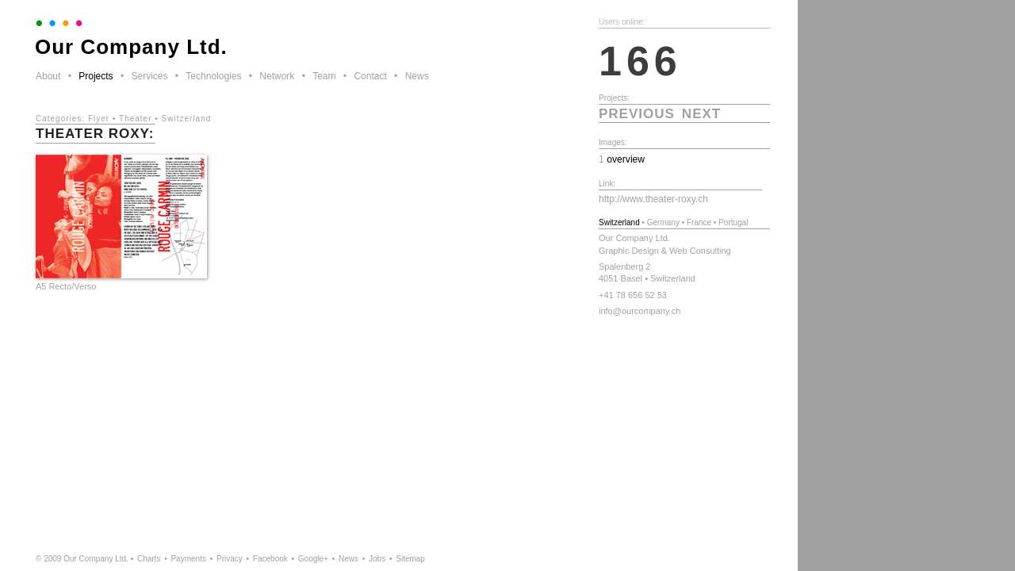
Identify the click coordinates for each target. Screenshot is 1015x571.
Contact (370, 76)
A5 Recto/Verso (66, 286)
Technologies (213, 76)
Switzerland (187, 118)
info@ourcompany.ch (639, 311)
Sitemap (410, 558)
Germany (663, 222)
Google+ (313, 558)
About (48, 76)
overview (626, 159)
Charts (148, 558)
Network (276, 76)
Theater (135, 118)
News (417, 76)
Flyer (98, 118)
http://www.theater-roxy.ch (653, 199)
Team (323, 76)
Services (149, 76)
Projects (96, 76)
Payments (187, 558)
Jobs (377, 558)
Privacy (229, 558)
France (699, 222)
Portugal (733, 222)
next (701, 113)
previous (637, 113)
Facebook (270, 558)
